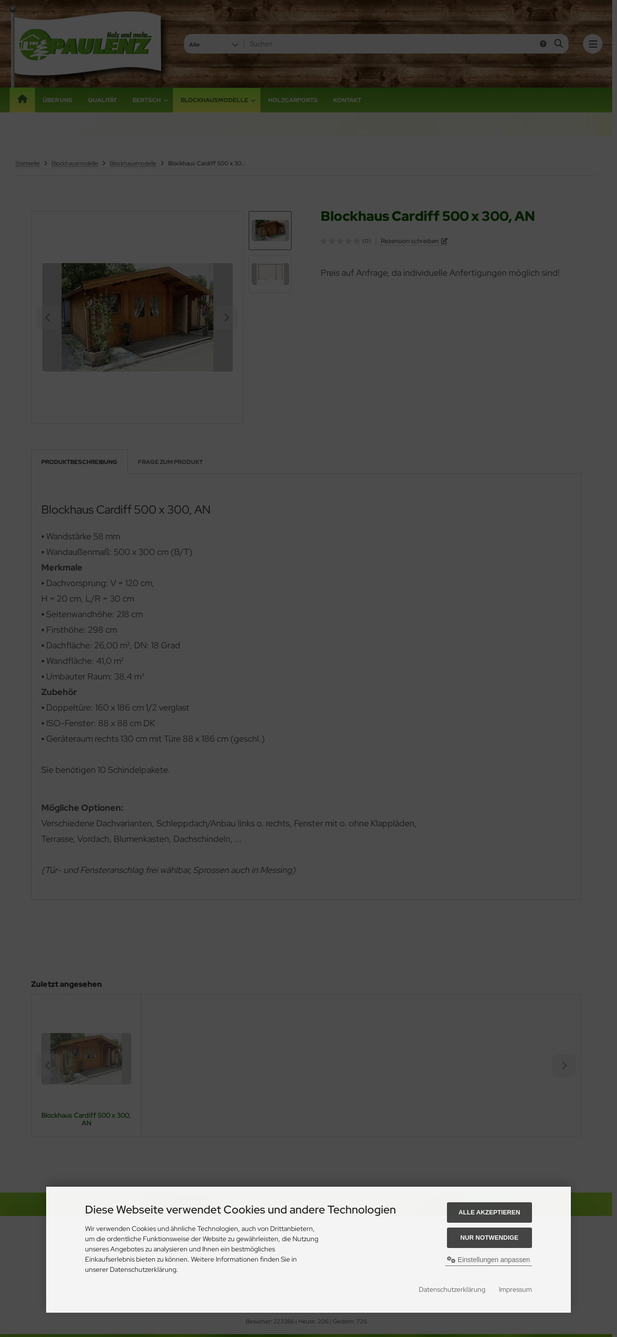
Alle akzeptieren (489, 1212)
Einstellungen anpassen (488, 1260)
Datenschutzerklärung (452, 1289)
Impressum (515, 1289)
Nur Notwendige (489, 1237)
